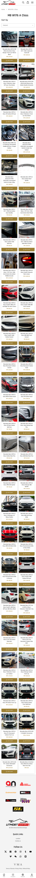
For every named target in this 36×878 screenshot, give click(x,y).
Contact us (18, 841)
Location (18, 838)
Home (3, 9)
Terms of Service (10, 868)
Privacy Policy (18, 868)
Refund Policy (26, 868)
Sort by (4, 20)
